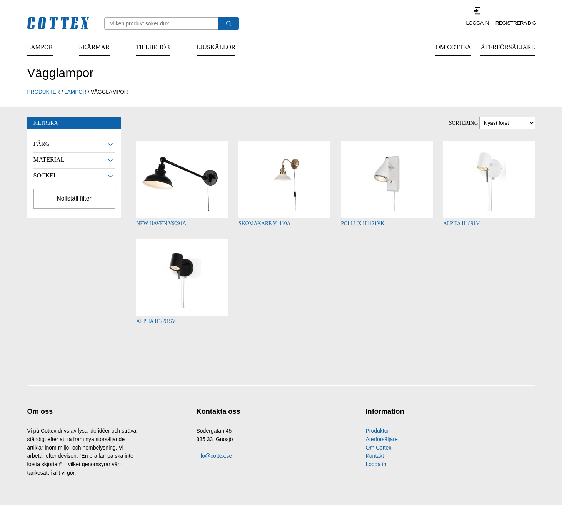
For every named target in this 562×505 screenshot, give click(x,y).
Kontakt (375, 456)
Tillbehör (153, 47)
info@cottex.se (214, 456)
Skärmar (94, 47)
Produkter (377, 431)
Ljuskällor (216, 47)
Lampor (40, 47)
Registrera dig (515, 23)
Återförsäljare (507, 47)
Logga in (477, 23)
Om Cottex (453, 47)
